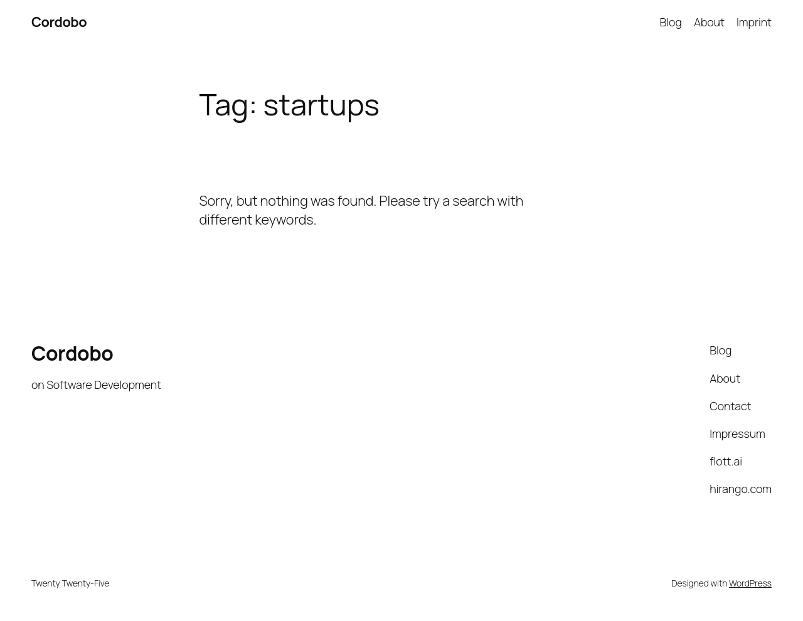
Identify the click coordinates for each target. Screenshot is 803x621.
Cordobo (59, 22)
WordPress (750, 583)
